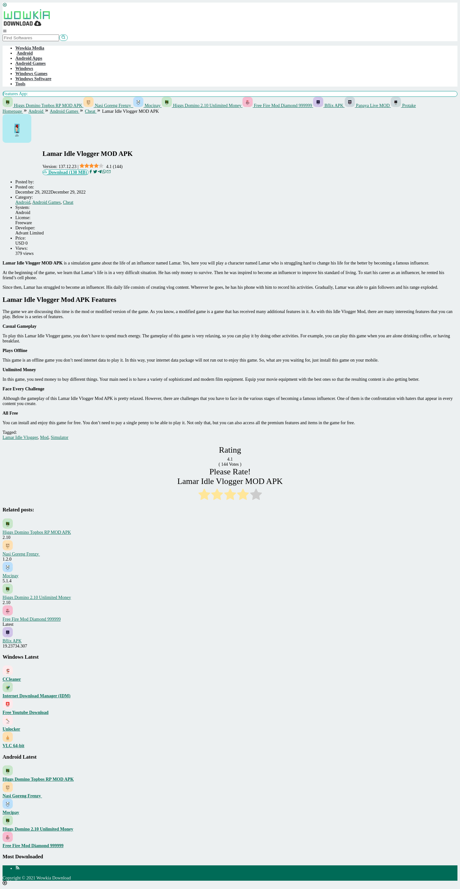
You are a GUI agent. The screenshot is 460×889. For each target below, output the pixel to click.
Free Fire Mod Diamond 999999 (277, 105)
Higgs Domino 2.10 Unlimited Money (202, 105)
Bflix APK (329, 105)
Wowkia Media (29, 48)
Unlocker (11, 729)
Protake (403, 105)
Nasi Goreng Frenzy (108, 105)
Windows (24, 68)
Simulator (59, 437)
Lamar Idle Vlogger (20, 437)
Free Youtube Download (26, 712)
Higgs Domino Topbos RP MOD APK (43, 105)
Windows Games (31, 73)
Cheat (68, 202)
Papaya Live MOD (368, 105)
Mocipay (147, 105)
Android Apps (28, 58)
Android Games (30, 63)
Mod (44, 437)
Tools (20, 83)
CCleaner (12, 679)
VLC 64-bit (13, 745)
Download (65, 172)
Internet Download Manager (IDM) (36, 696)
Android (22, 202)
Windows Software (33, 78)
